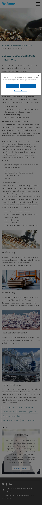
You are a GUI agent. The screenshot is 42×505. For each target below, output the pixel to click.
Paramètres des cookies (20, 91)
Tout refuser (12, 86)
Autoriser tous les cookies (28, 86)
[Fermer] (38, 75)
